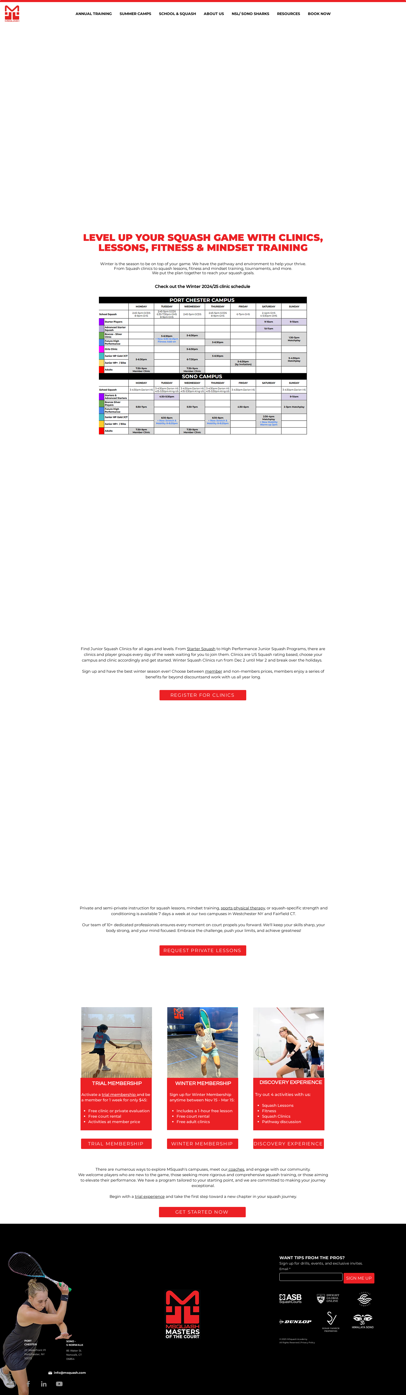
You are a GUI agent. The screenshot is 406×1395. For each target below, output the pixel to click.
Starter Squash (201, 648)
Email (285, 1269)
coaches (236, 1169)
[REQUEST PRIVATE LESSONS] (203, 950)
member (213, 671)
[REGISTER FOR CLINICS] (203, 695)
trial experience (150, 1196)
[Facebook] (28, 1384)
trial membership (119, 1094)
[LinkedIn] (44, 1384)
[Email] (309, 1277)
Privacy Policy (308, 1342)
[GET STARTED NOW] (202, 1212)
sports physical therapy (243, 908)
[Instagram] (13, 1384)
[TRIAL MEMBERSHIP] (116, 1144)
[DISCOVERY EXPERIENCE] (288, 1144)
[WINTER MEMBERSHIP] (202, 1144)
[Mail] (50, 1373)
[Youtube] (59, 1384)
